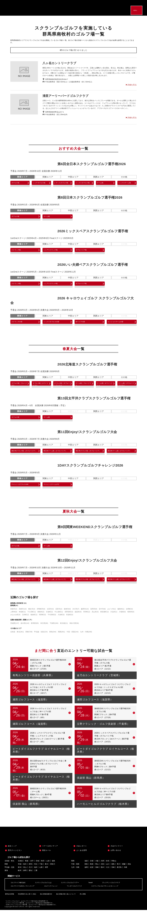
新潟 (19, 869)
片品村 (113, 614)
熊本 (102, 869)
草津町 (86, 614)
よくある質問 (81, 852)
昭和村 (130, 614)
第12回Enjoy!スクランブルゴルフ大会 (87, 561)
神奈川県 (74, 625)
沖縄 (125, 869)
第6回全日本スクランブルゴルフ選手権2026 (91, 164)
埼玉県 (44, 625)
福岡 (86, 869)
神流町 (22, 614)
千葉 (41, 866)
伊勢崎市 (41, 611)
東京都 (64, 625)
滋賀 (86, 863)
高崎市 (23, 611)
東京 (46, 866)
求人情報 (84, 895)
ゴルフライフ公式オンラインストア (23, 888)
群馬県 (35, 625)
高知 (129, 866)
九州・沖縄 (86, 634)
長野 (46, 869)
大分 (107, 869)
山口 (107, 866)
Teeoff (94, 885)
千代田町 (52, 617)
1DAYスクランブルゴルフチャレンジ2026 (90, 466)
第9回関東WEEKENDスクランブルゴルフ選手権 (94, 528)
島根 (91, 866)
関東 (29, 634)
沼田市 (58, 611)
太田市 (50, 611)
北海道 (20, 863)
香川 (118, 866)
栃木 (25, 866)
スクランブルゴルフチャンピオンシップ (109, 888)
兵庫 (102, 863)
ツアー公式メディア (50, 848)
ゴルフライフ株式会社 (19, 885)
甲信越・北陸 (41, 634)
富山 (25, 869)
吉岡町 (129, 611)
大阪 (97, 863)
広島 (102, 866)
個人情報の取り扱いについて (67, 895)
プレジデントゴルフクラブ (115, 885)
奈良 (107, 863)
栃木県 (25, 625)
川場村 (122, 614)
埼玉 (35, 866)
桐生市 (31, 611)
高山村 (95, 614)
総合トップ (12, 848)
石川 (30, 869)
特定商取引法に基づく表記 (27, 895)
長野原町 (69, 614)
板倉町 (34, 617)
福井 (35, 869)
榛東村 (120, 611)
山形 (48, 863)
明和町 (42, 617)
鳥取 (86, 866)
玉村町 (25, 617)
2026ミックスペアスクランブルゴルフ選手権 (92, 231)
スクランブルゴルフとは (45, 885)
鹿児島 (119, 869)
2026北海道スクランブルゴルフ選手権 (87, 364)
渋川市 (75, 611)
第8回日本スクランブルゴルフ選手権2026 (89, 197)
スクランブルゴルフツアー (73, 885)
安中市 (102, 611)
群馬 (30, 866)
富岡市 (93, 611)
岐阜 (19, 872)
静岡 (25, 872)
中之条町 (59, 614)
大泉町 (61, 617)
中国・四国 (72, 634)
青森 (26, 863)
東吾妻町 (104, 614)
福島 (53, 863)
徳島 (113, 866)
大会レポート (81, 848)
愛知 (30, 872)
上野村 (13, 614)
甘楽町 (49, 614)
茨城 (19, 866)
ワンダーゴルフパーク (78, 888)
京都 (91, 863)
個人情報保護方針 (46, 895)
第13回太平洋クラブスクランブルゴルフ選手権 (94, 399)
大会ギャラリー (117, 848)
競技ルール (46, 852)
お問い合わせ (116, 852)
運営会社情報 (9, 895)
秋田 (42, 863)
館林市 (67, 611)
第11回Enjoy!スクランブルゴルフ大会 (87, 432)
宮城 (37, 863)
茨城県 (14, 625)
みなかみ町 (15, 617)
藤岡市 (85, 611)
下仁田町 (31, 614)
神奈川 (52, 866)
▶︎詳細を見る (131, 85)
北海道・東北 (17, 634)
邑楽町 (69, 617)
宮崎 (113, 869)
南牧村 (40, 614)
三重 (35, 872)
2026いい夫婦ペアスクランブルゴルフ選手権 (92, 264)
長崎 (97, 869)
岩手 (32, 863)
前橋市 (13, 611)
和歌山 (113, 863)
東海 (52, 634)
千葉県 (54, 625)
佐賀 (91, 869)
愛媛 (123, 866)
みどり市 (111, 611)
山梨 (41, 869)
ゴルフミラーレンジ (53, 888)
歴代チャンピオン (15, 852)
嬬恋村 (78, 614)
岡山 (97, 866)
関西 (61, 634)
